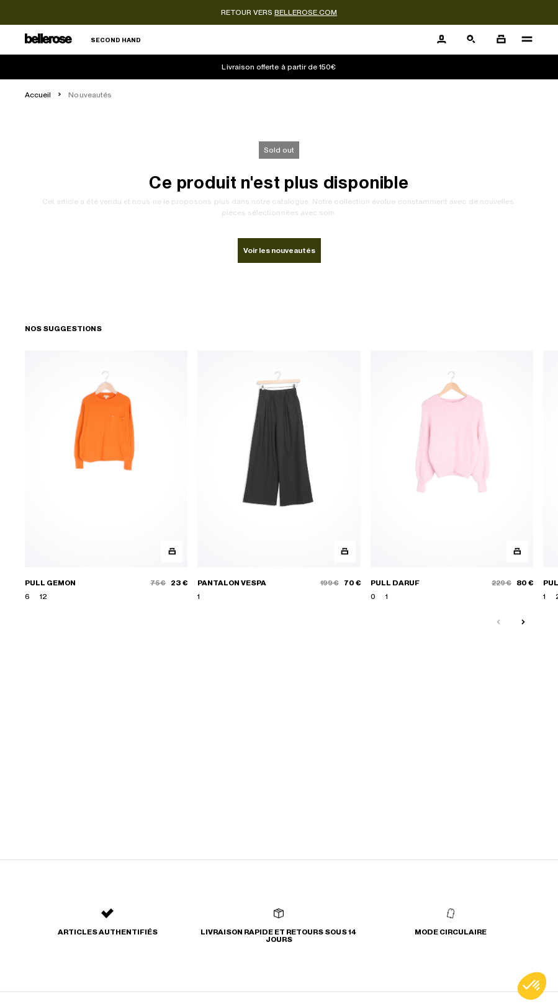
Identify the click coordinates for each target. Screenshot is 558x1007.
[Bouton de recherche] (471, 40)
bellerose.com (305, 12)
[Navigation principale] (523, 40)
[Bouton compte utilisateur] (441, 40)
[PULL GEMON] (106, 476)
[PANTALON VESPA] (278, 476)
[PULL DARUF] (452, 476)
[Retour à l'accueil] (83, 40)
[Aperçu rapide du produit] (171, 551)
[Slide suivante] (523, 622)
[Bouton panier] (500, 40)
